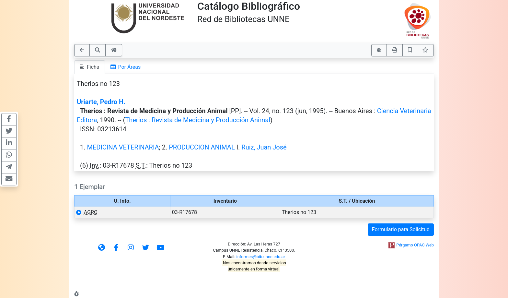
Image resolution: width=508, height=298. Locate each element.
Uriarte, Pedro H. (101, 102)
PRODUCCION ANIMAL (202, 147)
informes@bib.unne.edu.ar (261, 256)
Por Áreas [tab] (125, 67)
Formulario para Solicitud (401, 229)
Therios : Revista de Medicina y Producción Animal (197, 120)
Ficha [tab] (89, 67)
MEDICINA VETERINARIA (123, 147)
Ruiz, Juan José (263, 147)
